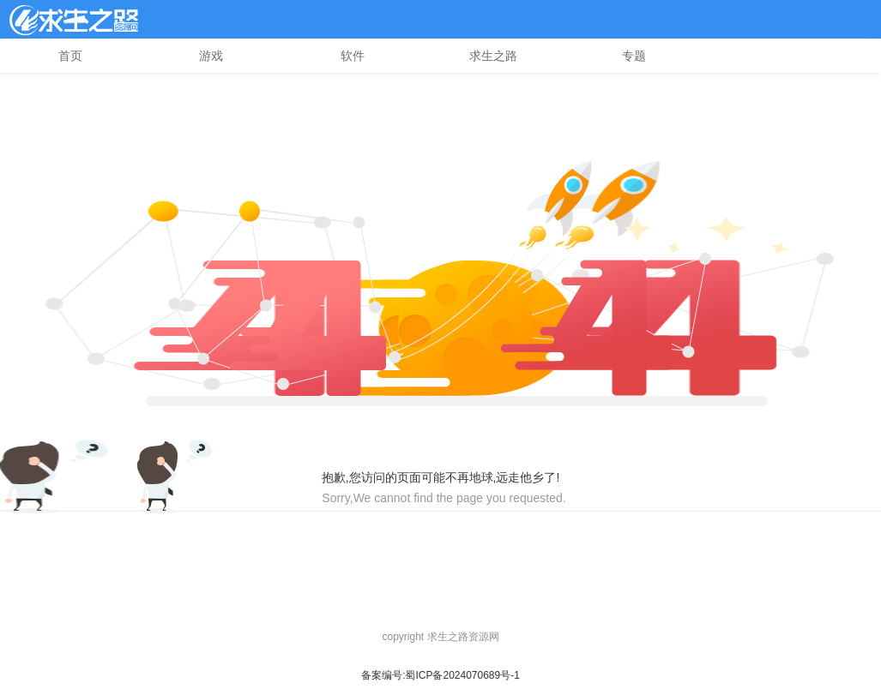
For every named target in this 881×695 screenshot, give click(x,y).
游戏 (211, 56)
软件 (353, 56)
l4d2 (74, 19)
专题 (634, 56)
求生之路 (493, 56)
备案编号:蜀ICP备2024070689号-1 (440, 675)
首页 (70, 56)
